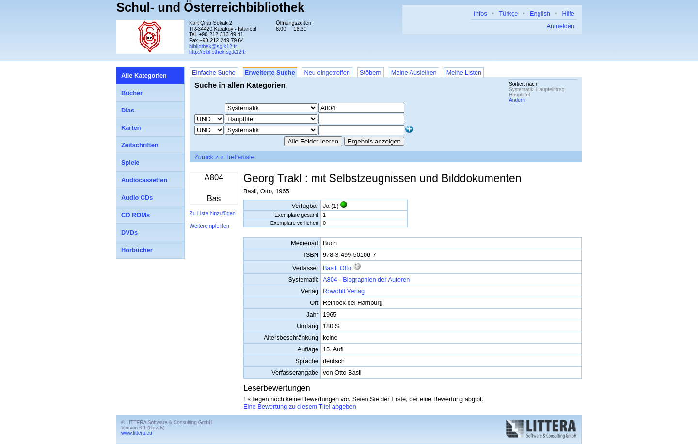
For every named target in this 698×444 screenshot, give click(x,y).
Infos (480, 13)
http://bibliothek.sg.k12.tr (217, 52)
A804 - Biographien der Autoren (366, 279)
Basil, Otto (337, 267)
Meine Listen (464, 72)
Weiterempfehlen (209, 226)
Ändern (517, 100)
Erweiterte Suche (270, 72)
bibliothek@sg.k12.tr (213, 46)
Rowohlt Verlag (344, 291)
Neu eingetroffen (327, 72)
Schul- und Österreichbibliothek (210, 7)
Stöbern (370, 72)
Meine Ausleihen (414, 72)
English (540, 13)
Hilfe (568, 13)
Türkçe (508, 13)
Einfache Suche (214, 72)
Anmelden (560, 26)
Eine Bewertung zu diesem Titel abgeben (299, 406)
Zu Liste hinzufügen (213, 213)
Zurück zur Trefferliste (224, 156)
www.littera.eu (136, 433)
